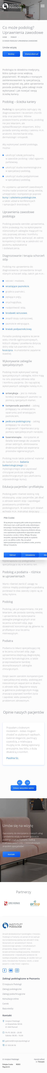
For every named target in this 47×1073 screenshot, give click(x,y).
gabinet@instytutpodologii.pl (17, 1041)
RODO (18, 1064)
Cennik (6, 1003)
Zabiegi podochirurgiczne (14, 994)
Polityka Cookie (8, 1064)
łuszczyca (8, 350)
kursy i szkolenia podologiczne (19, 197)
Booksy (11, 54)
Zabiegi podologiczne (12, 989)
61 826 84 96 (10, 1045)
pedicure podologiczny (18, 421)
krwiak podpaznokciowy (19, 329)
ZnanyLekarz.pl (31, 54)
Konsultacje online (11, 998)
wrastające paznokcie (17, 286)
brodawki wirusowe (16, 312)
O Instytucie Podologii (12, 984)
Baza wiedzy (8, 1008)
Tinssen (41, 1062)
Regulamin (6, 1067)
